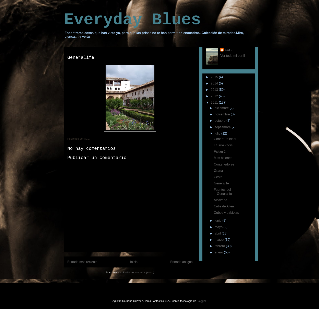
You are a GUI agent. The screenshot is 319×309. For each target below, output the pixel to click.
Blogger (201, 300)
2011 (215, 102)
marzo (220, 239)
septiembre (223, 127)
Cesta (218, 177)
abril (218, 233)
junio (218, 220)
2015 (215, 77)
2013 (215, 89)
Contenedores (224, 164)
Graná (218, 170)
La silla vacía (223, 145)
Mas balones (223, 158)
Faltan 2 (220, 151)
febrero (220, 246)
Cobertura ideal (225, 139)
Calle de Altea (224, 206)
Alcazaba (220, 200)
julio (218, 133)
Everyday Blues (132, 20)
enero (219, 252)
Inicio (134, 262)
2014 (215, 83)
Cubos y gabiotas (226, 212)
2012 (215, 96)
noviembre (223, 114)
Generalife (221, 183)
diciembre (222, 108)
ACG (228, 50)
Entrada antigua (181, 262)
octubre (220, 120)
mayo (219, 227)
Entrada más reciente (82, 262)
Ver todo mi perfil (232, 55)
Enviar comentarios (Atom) (138, 272)
